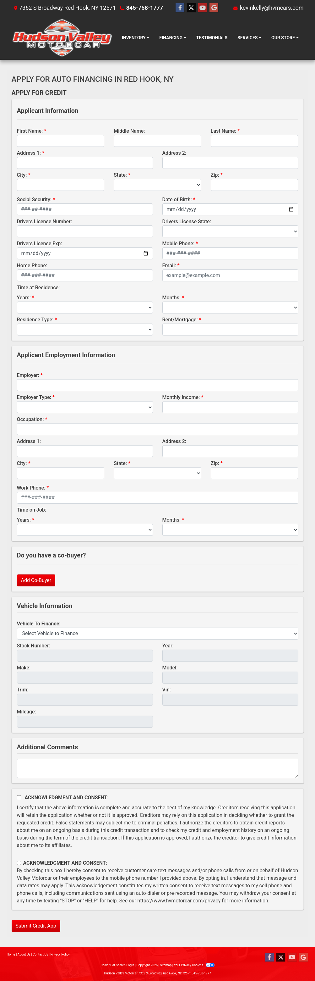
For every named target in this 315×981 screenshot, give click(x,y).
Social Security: (34, 199)
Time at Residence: (38, 288)
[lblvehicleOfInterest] (157, 634)
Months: (171, 298)
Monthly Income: (181, 397)
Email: (169, 266)
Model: (170, 668)
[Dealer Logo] (62, 37)
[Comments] (157, 768)
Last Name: (223, 131)
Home (11, 954)
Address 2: (174, 153)
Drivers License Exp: (39, 244)
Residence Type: (35, 320)
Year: (168, 646)
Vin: (166, 690)
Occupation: (30, 419)
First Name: (30, 131)
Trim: (23, 690)
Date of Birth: (177, 199)
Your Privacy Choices (194, 965)
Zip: (215, 175)
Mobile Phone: (178, 244)
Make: (24, 668)
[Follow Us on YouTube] (202, 8)
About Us (24, 954)
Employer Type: (34, 397)
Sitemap (165, 965)
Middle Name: (129, 131)
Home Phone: (32, 266)
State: (120, 175)
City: (22, 175)
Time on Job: (31, 510)
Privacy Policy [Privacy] (60, 954)
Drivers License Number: (44, 221)
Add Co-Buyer (36, 580)
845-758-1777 (144, 7)
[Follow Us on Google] (213, 8)
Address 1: (29, 153)
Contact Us (40, 954)
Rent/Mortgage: (180, 320)
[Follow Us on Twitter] (191, 8)
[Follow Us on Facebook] (180, 8)
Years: (24, 298)
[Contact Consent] (19, 863)
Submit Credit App (36, 926)
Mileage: (26, 712)
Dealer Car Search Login (117, 965)
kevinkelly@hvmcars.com (272, 7)
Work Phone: (31, 488)
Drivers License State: (186, 221)
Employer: (28, 375)
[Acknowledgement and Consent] (19, 797)
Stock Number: (33, 646)
